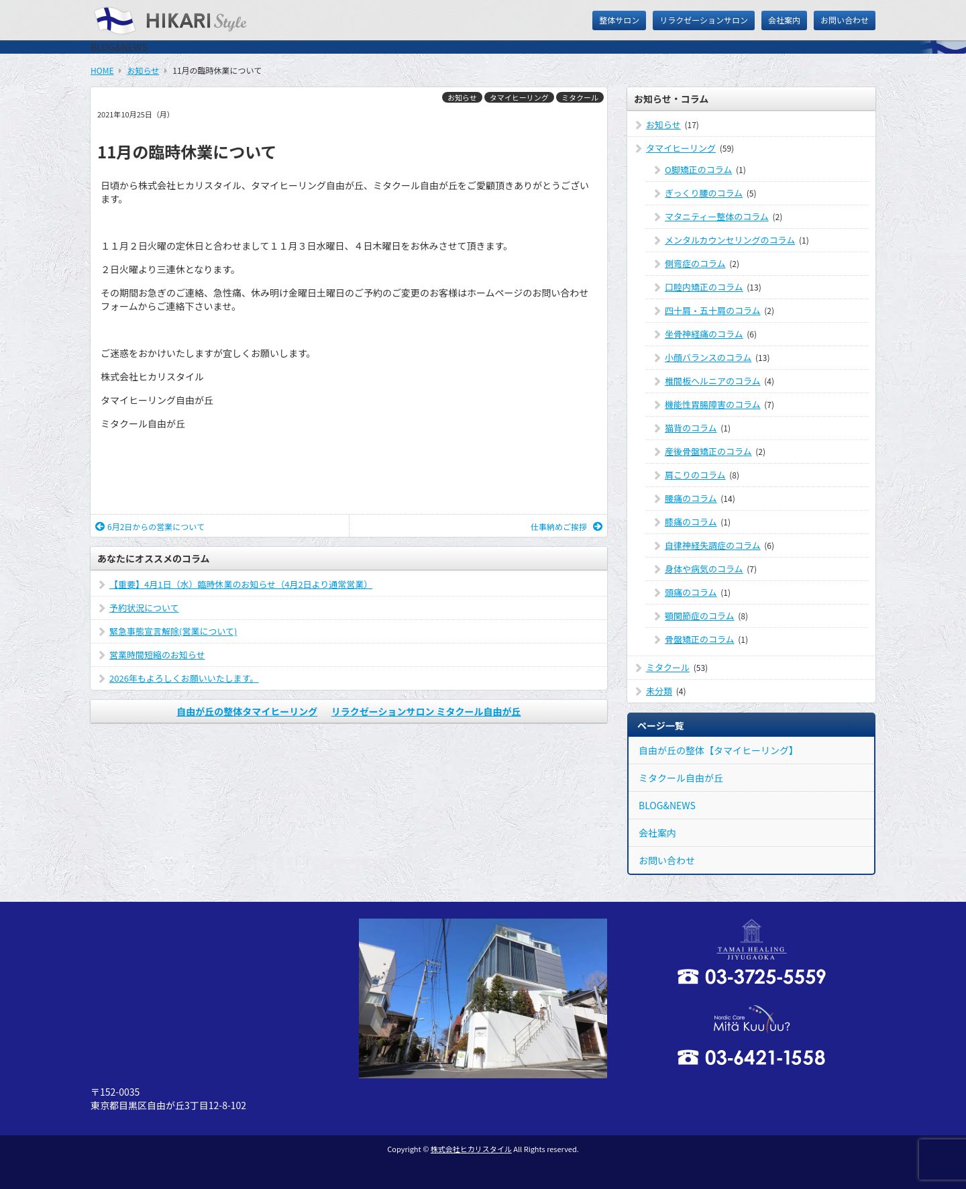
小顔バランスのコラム (708, 357)
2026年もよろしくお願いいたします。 (184, 678)
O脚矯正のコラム (698, 169)
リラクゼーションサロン (703, 19)
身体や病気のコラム (704, 568)
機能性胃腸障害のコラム (713, 404)
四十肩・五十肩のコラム (713, 310)
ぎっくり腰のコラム (704, 193)
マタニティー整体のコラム (717, 216)
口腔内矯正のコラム (704, 286)
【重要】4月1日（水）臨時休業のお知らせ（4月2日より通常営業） (240, 584)
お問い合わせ (844, 19)
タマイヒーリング (519, 97)
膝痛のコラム (691, 521)
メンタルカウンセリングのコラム (730, 240)
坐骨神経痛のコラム (704, 333)
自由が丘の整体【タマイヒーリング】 (718, 750)
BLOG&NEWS (667, 805)
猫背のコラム (691, 427)
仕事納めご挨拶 (566, 526)
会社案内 (784, 19)
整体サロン (619, 19)
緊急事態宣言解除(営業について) (173, 631)
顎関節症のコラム (700, 615)
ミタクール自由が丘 (681, 777)
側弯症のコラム (695, 263)
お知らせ (462, 97)
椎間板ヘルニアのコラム (713, 380)
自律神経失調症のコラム (713, 545)
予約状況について (144, 607)
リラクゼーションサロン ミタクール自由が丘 (426, 711)
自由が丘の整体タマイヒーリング (246, 711)
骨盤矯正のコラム (700, 639)
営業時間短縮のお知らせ (157, 654)
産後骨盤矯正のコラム (708, 451)
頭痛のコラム (691, 592)
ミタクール (579, 97)
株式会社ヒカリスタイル (471, 1148)
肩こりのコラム (695, 474)
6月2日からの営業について (150, 526)
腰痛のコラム (691, 498)
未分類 (659, 690)
